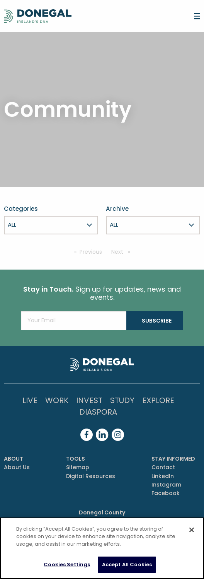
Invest (89, 400)
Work (56, 400)
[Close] (191, 529)
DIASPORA (98, 411)
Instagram (166, 484)
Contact (163, 467)
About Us (17, 467)
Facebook (165, 493)
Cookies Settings (67, 564)
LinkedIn (162, 476)
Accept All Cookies (127, 564)
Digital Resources (90, 476)
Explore (158, 400)
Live (29, 400)
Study (122, 400)
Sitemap (77, 467)
